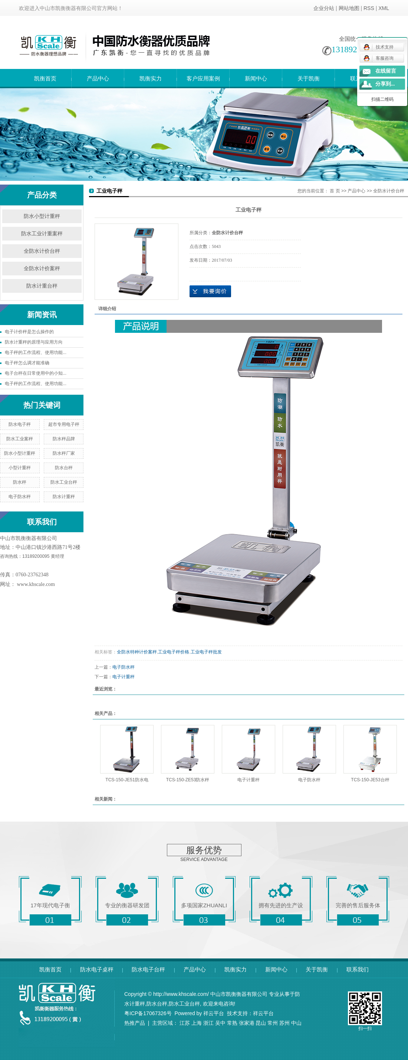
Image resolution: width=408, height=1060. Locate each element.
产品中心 (98, 78)
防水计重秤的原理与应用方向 (34, 342)
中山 (296, 1023)
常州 (272, 1023)
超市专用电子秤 (63, 424)
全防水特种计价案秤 (137, 652)
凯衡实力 (150, 78)
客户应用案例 (203, 78)
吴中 (220, 1023)
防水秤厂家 (64, 453)
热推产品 (134, 1023)
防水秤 (19, 482)
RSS (368, 8)
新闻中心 (256, 78)
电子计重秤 (123, 676)
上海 (196, 1023)
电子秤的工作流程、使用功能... (35, 352)
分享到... (385, 84)
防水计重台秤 (41, 286)
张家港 (246, 1023)
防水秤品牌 (64, 438)
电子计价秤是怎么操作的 (29, 331)
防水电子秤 (20, 424)
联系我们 (357, 969)
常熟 (232, 1023)
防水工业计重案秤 (42, 233)
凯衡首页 (45, 78)
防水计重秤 (64, 496)
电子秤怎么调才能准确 (27, 362)
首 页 (335, 190)
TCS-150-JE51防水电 (126, 779)
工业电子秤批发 (206, 652)
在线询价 (210, 291)
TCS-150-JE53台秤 (370, 779)
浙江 (208, 1023)
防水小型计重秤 (42, 216)
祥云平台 (213, 1013)
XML (383, 8)
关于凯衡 (308, 78)
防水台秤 (64, 467)
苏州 (284, 1023)
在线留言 (385, 71)
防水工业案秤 (19, 438)
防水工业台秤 (63, 482)
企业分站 (323, 8)
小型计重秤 (20, 467)
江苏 (185, 1023)
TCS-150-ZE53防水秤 (188, 779)
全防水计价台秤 (42, 251)
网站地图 (349, 8)
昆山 (261, 1023)
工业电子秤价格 (173, 652)
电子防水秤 (20, 496)
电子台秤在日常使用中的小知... (35, 373)
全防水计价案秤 (42, 268)
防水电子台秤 (148, 969)
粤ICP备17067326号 (148, 1013)
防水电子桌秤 (96, 969)
